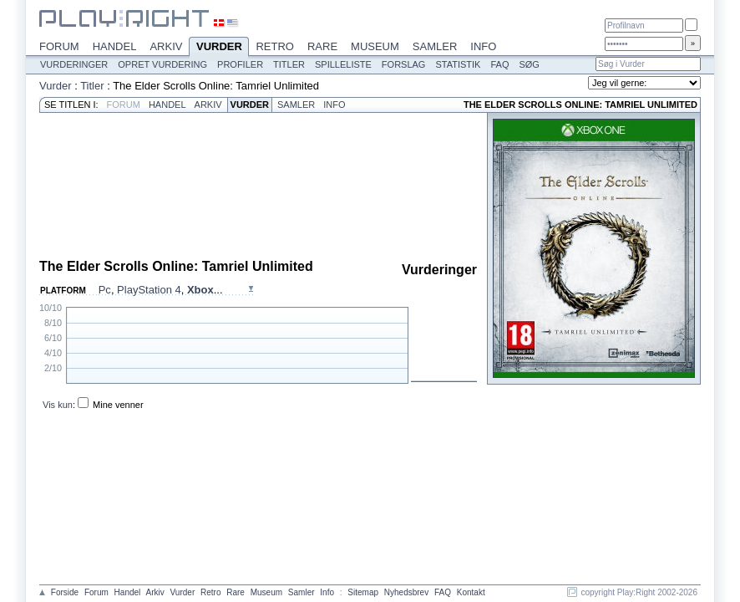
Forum (59, 46)
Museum (375, 46)
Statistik (457, 64)
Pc (105, 289)
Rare (322, 46)
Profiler (240, 64)
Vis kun (58, 405)
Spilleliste (343, 64)
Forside (65, 592)
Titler (289, 64)
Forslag (404, 64)
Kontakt (471, 592)
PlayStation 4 (149, 289)
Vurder (219, 47)
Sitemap (362, 592)
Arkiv (166, 46)
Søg (529, 64)
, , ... (161, 289)
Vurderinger (74, 64)
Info (483, 46)
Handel (115, 46)
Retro (275, 46)
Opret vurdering (162, 64)
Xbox (200, 289)
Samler (435, 46)
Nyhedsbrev (406, 592)
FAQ (499, 64)
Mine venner (118, 405)
